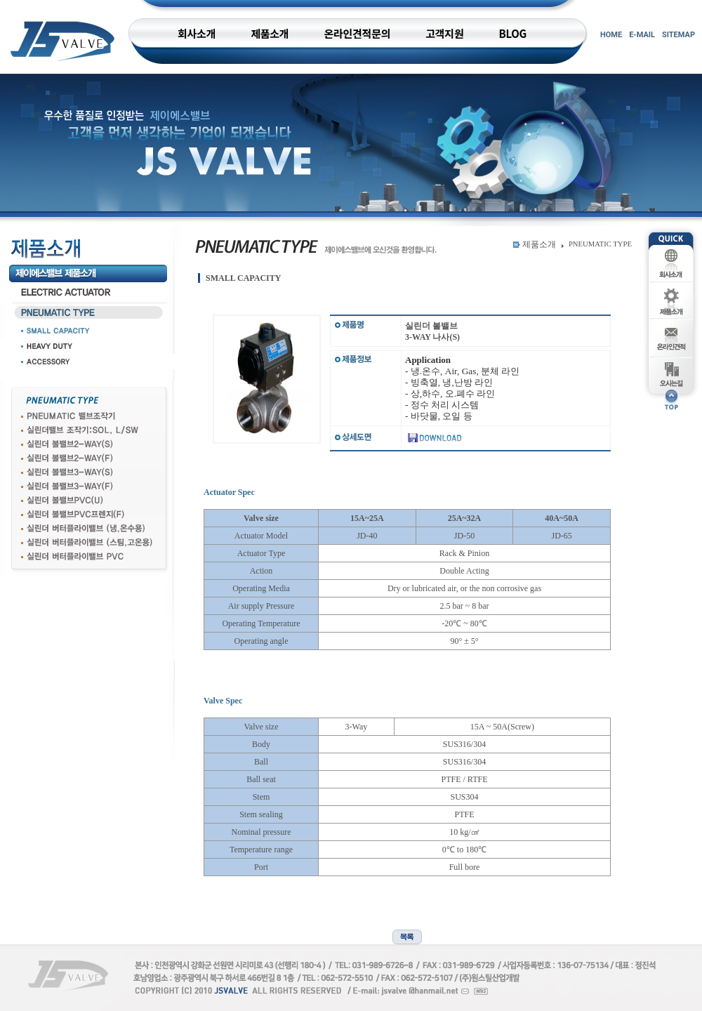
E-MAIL (642, 34)
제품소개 (539, 244)
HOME (611, 34)
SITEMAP (678, 34)
